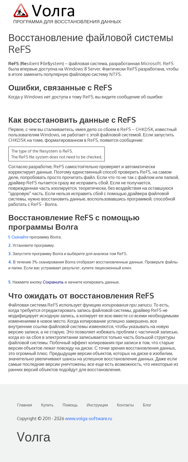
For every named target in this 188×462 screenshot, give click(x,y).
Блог (147, 405)
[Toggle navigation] (178, 11)
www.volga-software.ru (88, 418)
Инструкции (97, 405)
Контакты (125, 405)
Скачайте (20, 237)
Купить (47, 405)
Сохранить (53, 282)
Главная (24, 405)
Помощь (70, 405)
